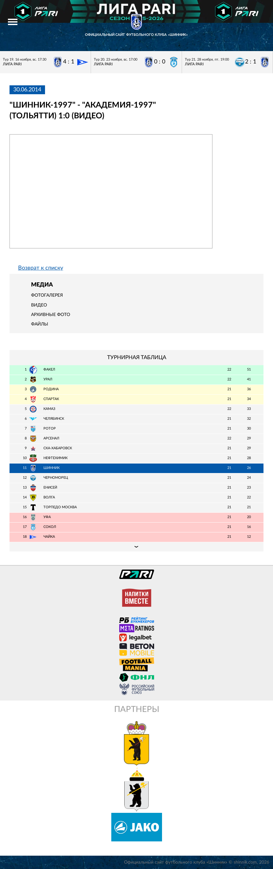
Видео (39, 305)
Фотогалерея (47, 295)
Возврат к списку (40, 268)
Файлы (39, 324)
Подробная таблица (136, 546)
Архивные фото (50, 315)
